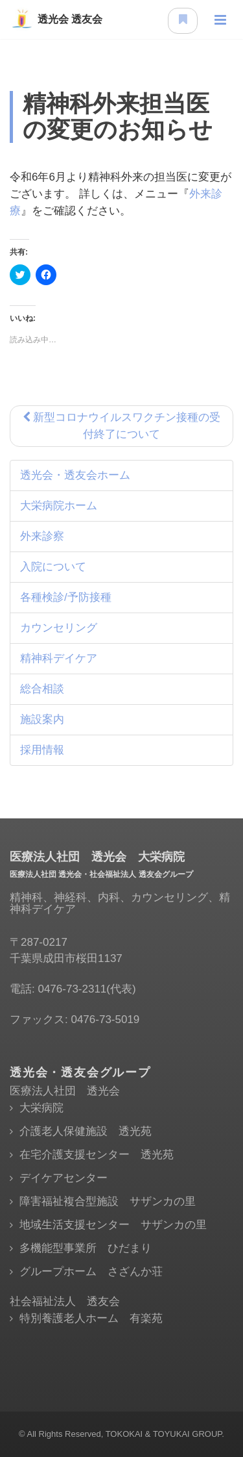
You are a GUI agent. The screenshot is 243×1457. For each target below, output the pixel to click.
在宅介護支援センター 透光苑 (96, 1154)
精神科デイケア (58, 658)
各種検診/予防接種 (65, 597)
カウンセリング (58, 628)
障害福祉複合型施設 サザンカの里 (107, 1201)
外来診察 (42, 536)
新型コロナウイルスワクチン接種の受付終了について (122, 425)
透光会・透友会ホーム (75, 475)
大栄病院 (41, 1108)
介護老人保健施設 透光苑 (85, 1131)
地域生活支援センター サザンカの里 (113, 1225)
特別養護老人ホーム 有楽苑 (91, 1318)
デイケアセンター (63, 1178)
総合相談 (42, 689)
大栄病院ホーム (58, 506)
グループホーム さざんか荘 (91, 1271)
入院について (53, 567)
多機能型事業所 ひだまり (85, 1248)
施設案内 (42, 719)
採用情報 (42, 750)
